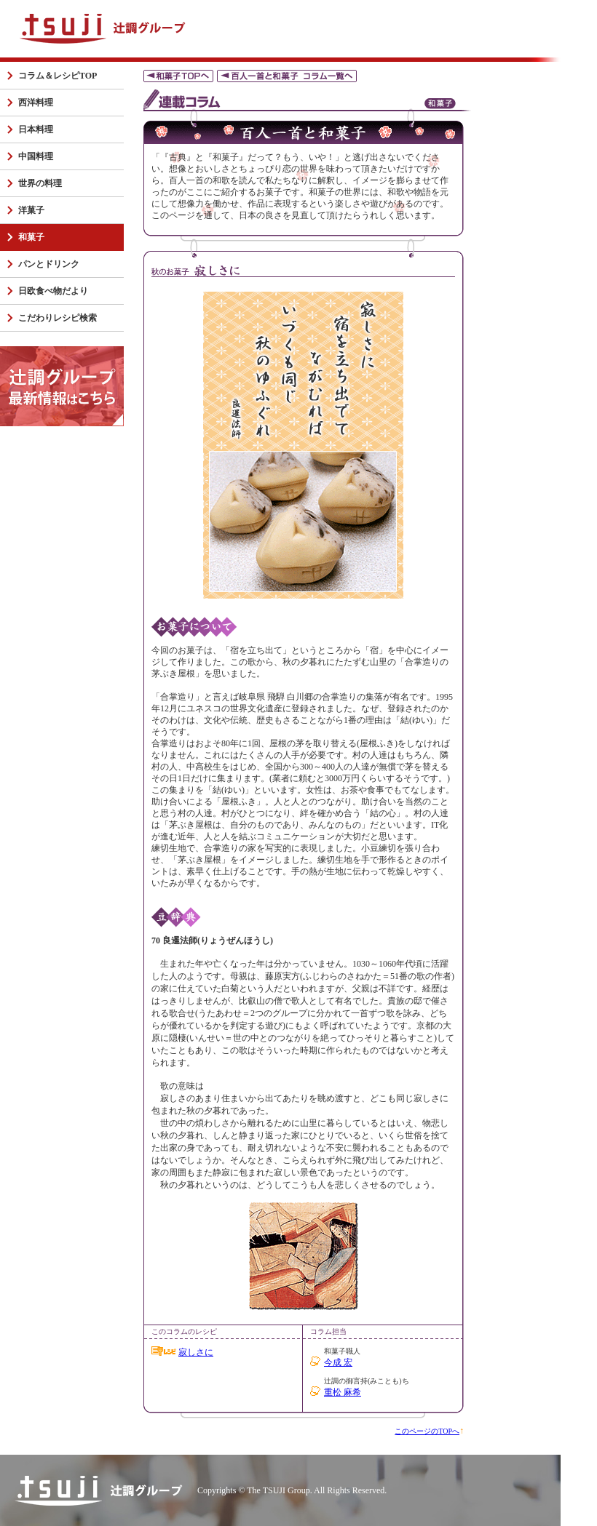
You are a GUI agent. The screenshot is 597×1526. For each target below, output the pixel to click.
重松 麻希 (342, 1392)
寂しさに (195, 1352)
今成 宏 (338, 1362)
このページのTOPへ (427, 1431)
